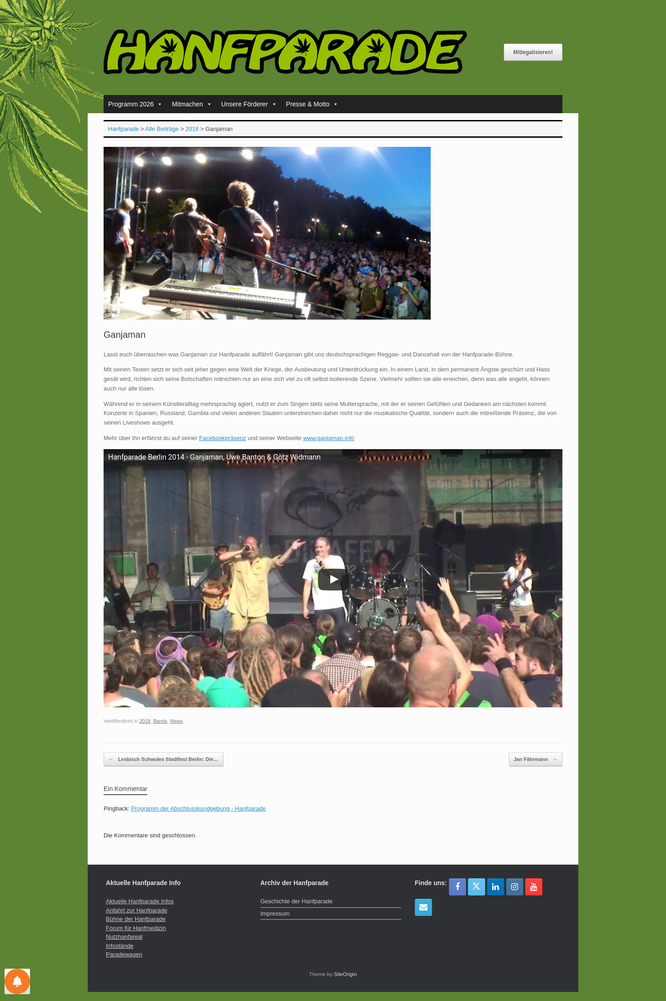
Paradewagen (124, 954)
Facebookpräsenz (222, 438)
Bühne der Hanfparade (136, 919)
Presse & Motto (312, 104)
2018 (144, 721)
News (176, 721)
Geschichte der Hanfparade (296, 901)
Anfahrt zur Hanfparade (136, 910)
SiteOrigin (345, 974)
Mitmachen (192, 104)
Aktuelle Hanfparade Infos (140, 901)
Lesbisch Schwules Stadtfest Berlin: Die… (164, 759)
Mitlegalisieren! (533, 52)
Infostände (120, 945)
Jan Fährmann (535, 759)
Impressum (274, 913)
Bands (160, 721)
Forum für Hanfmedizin (136, 928)
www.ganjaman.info (328, 438)
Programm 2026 (135, 104)
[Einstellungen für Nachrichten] (17, 981)
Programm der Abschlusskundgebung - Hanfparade (198, 808)
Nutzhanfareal (124, 936)
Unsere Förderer (249, 104)
